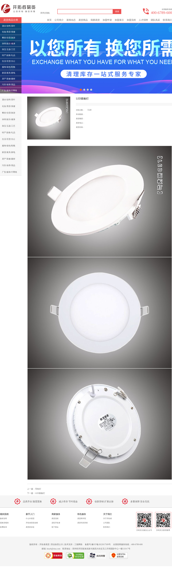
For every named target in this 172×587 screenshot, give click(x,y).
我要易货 (95, 20)
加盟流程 (131, 20)
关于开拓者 (107, 518)
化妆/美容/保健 (8, 32)
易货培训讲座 (82, 523)
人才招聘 (143, 20)
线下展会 (55, 527)
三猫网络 (78, 544)
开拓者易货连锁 (32, 523)
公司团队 (106, 523)
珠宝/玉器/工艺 (8, 49)
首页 (49, 20)
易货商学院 (81, 518)
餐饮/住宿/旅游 (8, 38)
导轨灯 (38, 489)
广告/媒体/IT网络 (9, 90)
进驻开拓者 (56, 523)
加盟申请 (107, 20)
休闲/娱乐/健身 (8, 43)
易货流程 (55, 518)
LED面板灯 (40, 493)
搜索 (117, 11)
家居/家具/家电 (8, 73)
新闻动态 (71, 20)
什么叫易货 (30, 518)
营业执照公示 (57, 544)
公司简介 (59, 20)
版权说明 (3, 518)
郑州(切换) (45, 13)
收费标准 (3, 527)
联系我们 (167, 20)
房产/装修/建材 (8, 79)
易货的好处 (30, 527)
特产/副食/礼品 (8, 55)
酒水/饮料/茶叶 (8, 26)
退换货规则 (4, 523)
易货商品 (83, 20)
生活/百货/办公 (8, 61)
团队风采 (155, 20)
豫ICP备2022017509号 (101, 544)
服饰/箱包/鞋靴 (8, 67)
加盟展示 (119, 20)
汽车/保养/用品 (8, 85)
